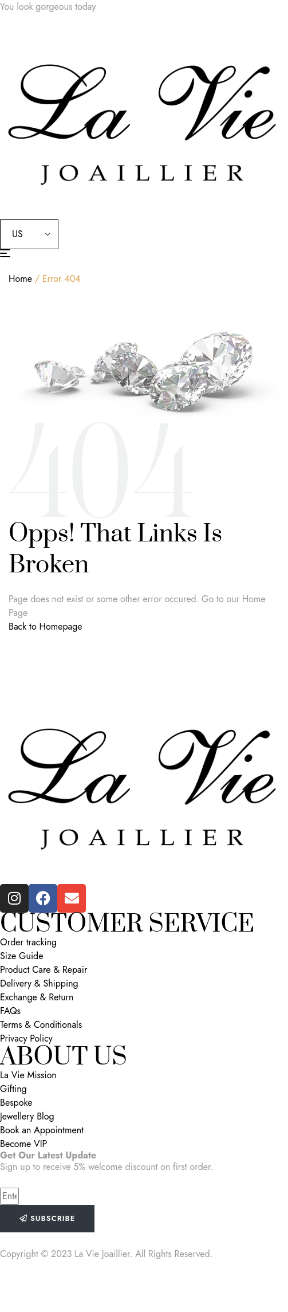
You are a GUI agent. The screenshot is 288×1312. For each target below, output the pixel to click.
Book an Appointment (42, 1130)
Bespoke (16, 1102)
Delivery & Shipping (39, 983)
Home (20, 278)
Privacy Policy (26, 1038)
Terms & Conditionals (41, 1025)
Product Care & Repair (43, 970)
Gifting (13, 1089)
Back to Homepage (45, 626)
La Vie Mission (28, 1075)
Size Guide (21, 956)
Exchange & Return (37, 997)
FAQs (10, 1011)
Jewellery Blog (27, 1116)
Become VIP (23, 1144)
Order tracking (28, 942)
